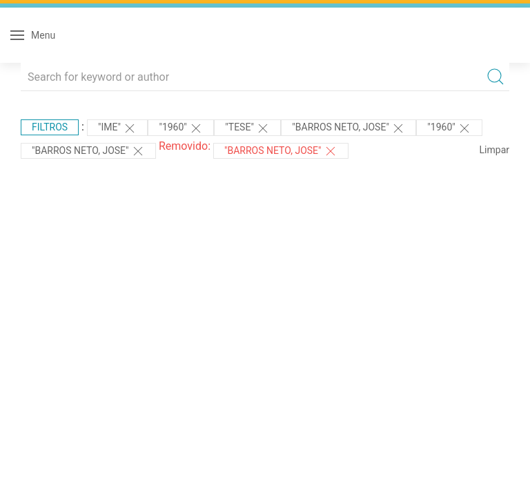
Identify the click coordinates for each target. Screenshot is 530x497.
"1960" (181, 128)
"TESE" (247, 128)
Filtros (50, 127)
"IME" (117, 128)
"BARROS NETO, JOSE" (348, 128)
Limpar (494, 149)
